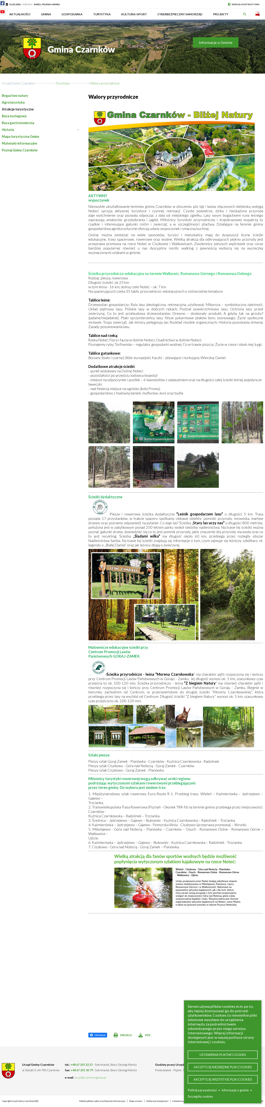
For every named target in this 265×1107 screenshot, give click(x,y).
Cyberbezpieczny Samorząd (179, 15)
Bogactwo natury (15, 95)
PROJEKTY (220, 15)
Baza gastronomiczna (18, 123)
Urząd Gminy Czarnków (18, 83)
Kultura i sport (134, 15)
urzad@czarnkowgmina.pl (90, 1077)
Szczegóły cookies (200, 1096)
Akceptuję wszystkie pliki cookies (223, 1079)
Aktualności (19, 14)
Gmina (47, 15)
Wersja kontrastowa (243, 4)
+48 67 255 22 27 (81, 1064)
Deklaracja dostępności (157, 1101)
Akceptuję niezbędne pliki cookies (223, 1066)
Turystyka (102, 15)
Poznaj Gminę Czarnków (20, 150)
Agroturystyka (13, 102)
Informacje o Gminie (215, 42)
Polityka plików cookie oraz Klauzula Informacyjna (102, 1101)
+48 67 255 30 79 (82, 1070)
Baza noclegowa (14, 116)
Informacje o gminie (235, 1090)
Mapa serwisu (135, 1101)
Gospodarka (71, 15)
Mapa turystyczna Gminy (20, 136)
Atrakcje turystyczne (18, 109)
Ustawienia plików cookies (222, 1054)
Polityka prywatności (202, 1090)
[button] (109, 422)
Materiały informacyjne (19, 143)
